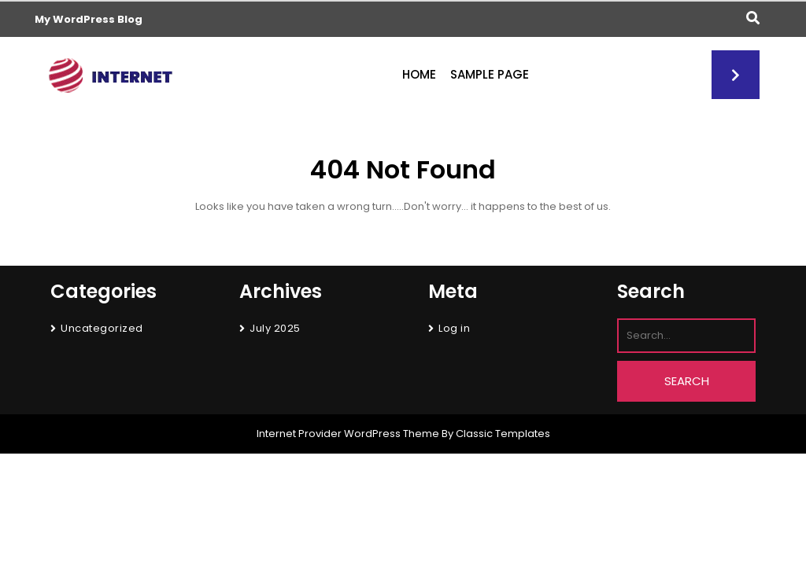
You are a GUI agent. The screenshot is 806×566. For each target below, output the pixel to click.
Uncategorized (102, 328)
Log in (454, 328)
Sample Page (489, 74)
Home (419, 74)
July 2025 (275, 328)
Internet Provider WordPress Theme (348, 433)
